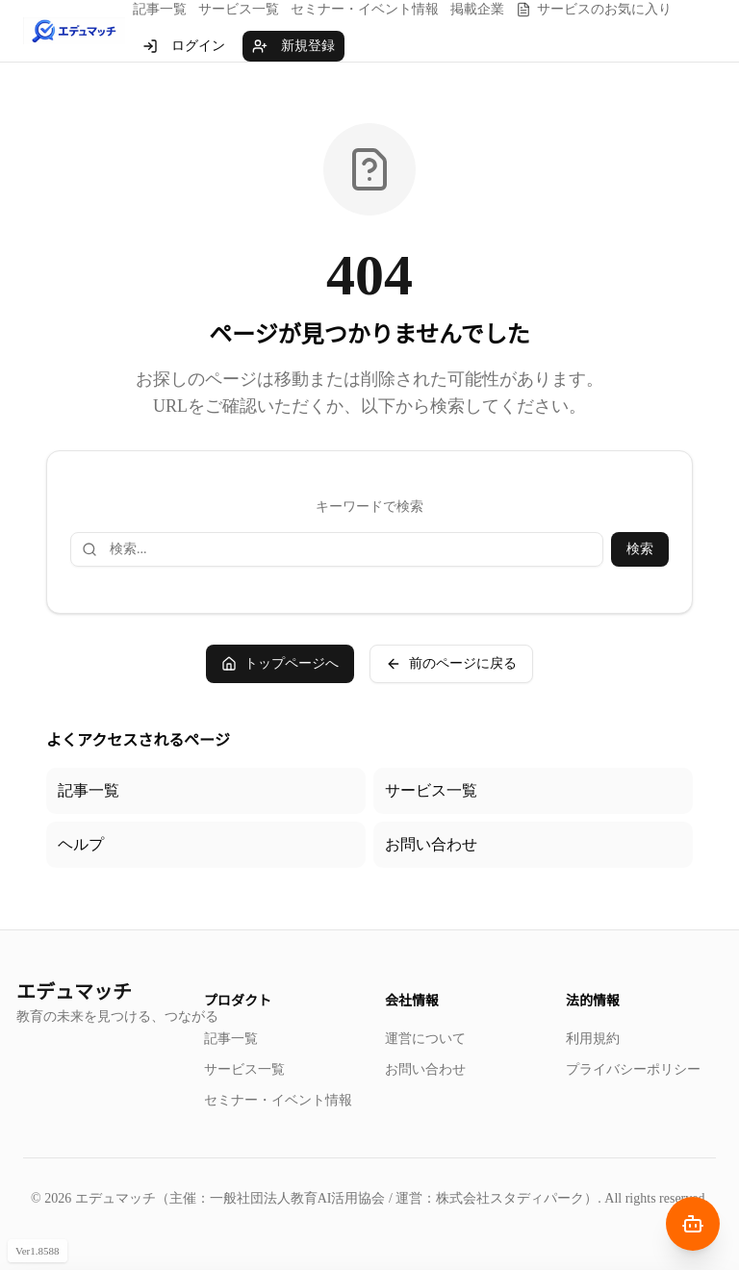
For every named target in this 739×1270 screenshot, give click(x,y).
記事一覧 (160, 9)
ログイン (183, 46)
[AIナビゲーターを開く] (693, 1224)
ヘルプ (81, 844)
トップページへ (280, 664)
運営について (425, 1038)
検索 (639, 549)
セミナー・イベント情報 (365, 9)
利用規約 (593, 1038)
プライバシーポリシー (633, 1069)
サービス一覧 (238, 9)
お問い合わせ (431, 844)
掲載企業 (477, 9)
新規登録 (293, 46)
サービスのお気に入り (594, 9)
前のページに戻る (451, 664)
